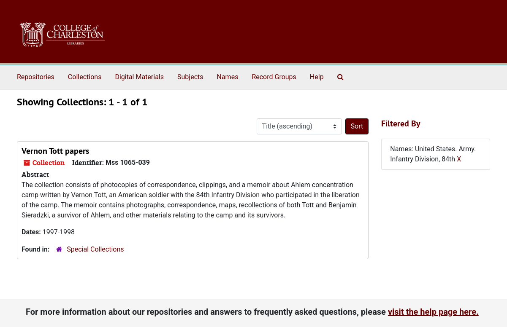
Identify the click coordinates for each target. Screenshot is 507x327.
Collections (85, 77)
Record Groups (274, 77)
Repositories (35, 77)
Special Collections (95, 249)
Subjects (190, 77)
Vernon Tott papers (55, 150)
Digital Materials (139, 77)
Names (228, 77)
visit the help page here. (433, 312)
